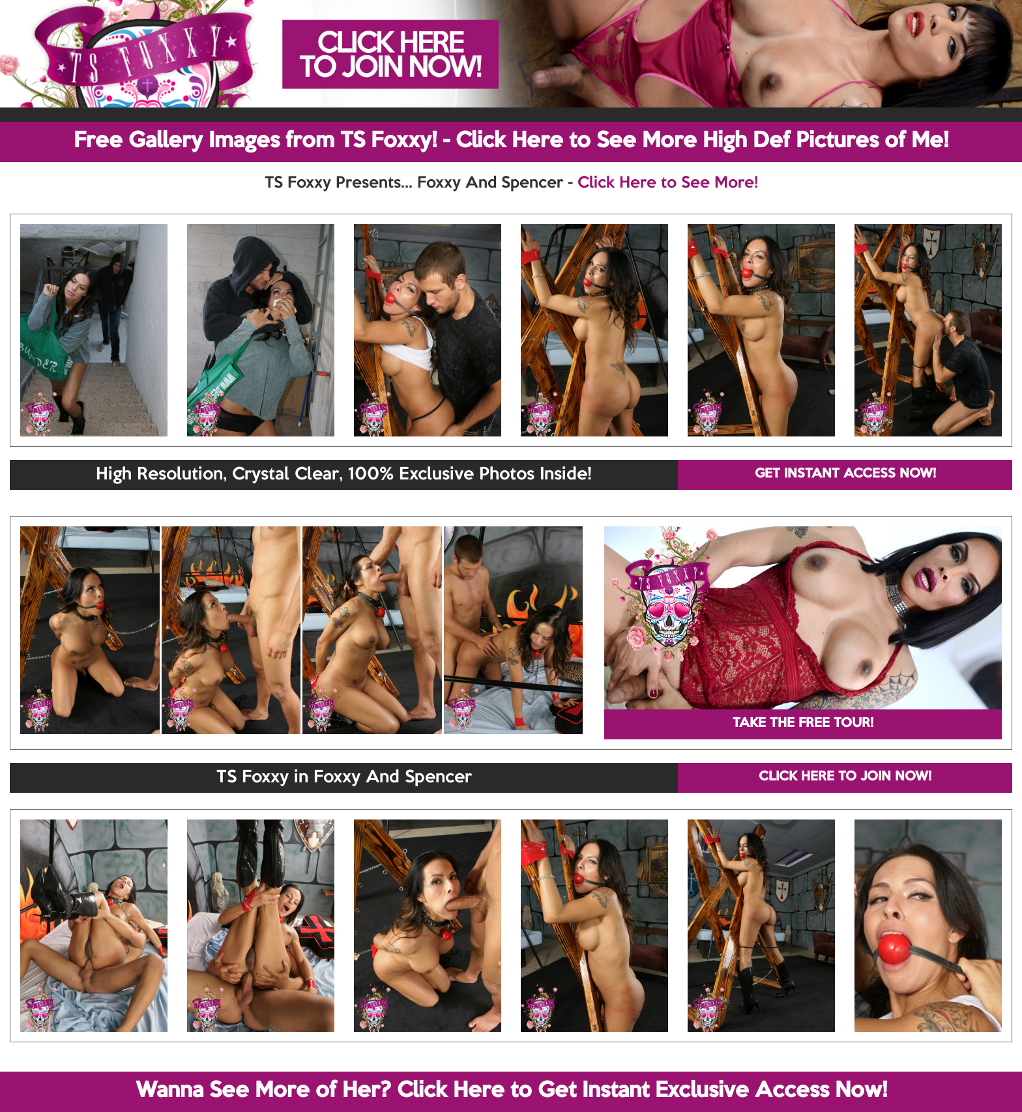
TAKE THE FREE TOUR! (803, 724)
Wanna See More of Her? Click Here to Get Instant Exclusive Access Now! (511, 1091)
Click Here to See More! (667, 183)
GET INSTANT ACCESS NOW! (845, 474)
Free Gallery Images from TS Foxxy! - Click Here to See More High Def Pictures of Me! (511, 141)
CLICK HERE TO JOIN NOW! (845, 777)
